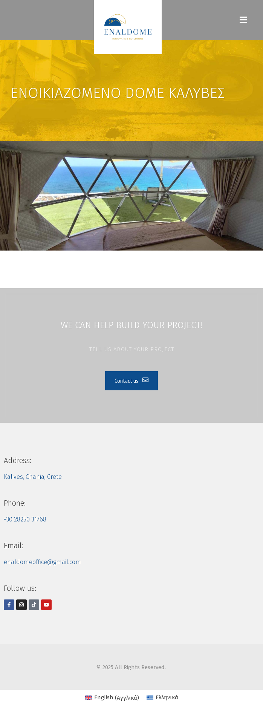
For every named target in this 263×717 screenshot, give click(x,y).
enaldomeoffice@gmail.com (42, 562)
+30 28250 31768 (25, 519)
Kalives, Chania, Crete (33, 476)
